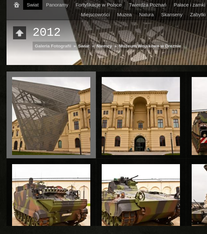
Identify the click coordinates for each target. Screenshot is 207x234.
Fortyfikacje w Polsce (99, 4)
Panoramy (57, 4)
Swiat (33, 4)
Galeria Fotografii (53, 46)
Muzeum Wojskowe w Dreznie (150, 46)
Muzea (124, 14)
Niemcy (104, 46)
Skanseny (172, 14)
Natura (146, 14)
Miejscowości (95, 14)
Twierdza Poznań (147, 4)
